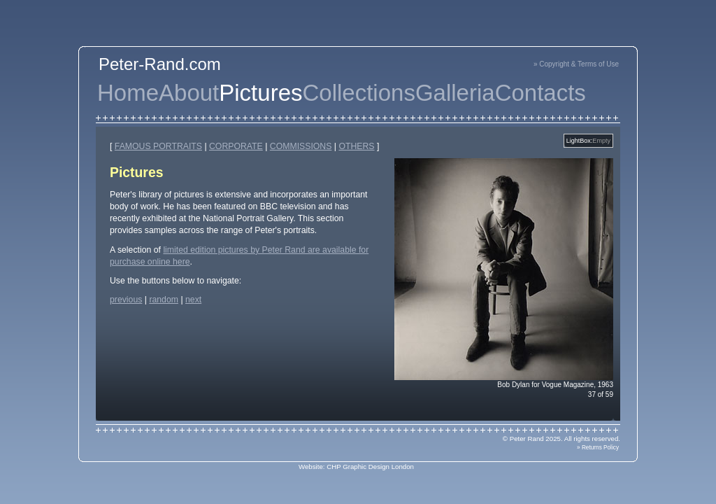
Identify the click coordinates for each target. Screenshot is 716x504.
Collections (359, 93)
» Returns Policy (598, 447)
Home (128, 93)
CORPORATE (236, 146)
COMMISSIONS (301, 146)
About (189, 93)
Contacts (540, 93)
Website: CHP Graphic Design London (356, 466)
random (163, 299)
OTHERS (356, 146)
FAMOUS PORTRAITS (158, 146)
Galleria (455, 93)
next (193, 299)
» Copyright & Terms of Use (576, 64)
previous (126, 299)
